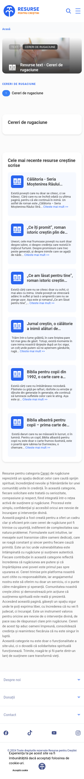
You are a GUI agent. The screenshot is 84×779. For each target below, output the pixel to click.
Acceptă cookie (20, 770)
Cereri (45, 473)
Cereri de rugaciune (19, 84)
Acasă (6, 29)
